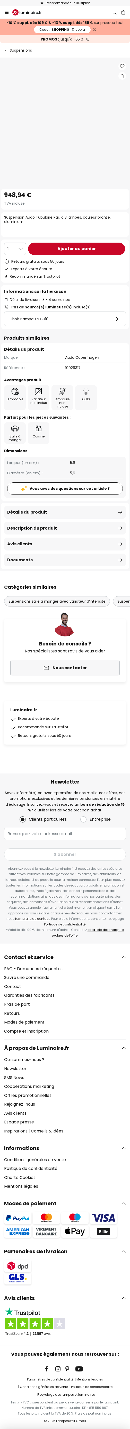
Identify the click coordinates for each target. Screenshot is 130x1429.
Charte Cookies (20, 1177)
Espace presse (19, 1122)
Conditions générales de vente (35, 1160)
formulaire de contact (32, 918)
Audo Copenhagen (82, 357)
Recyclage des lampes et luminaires (66, 1394)
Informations (21, 1148)
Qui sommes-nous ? (24, 1060)
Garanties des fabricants (29, 995)
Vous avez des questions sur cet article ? (70, 488)
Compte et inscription (26, 1031)
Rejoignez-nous (19, 1104)
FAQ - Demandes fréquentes (33, 969)
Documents (20, 560)
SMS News (14, 1078)
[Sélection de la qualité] (15, 249)
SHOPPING (62, 29)
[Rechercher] (114, 12)
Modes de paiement (24, 1022)
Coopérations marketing (29, 1086)
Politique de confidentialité (64, 924)
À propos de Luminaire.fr (36, 1048)
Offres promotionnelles (27, 1095)
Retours (12, 1013)
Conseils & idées (47, 1131)
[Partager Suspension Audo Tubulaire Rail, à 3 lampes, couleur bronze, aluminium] (122, 76)
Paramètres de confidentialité (50, 1379)
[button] (122, 66)
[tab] (65, 994)
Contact (12, 986)
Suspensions (21, 50)
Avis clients (19, 544)
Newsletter (15, 1069)
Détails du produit (27, 512)
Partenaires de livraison (35, 1251)
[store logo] (30, 12)
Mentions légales (21, 1186)
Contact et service (29, 957)
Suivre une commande (26, 977)
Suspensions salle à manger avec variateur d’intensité (57, 601)
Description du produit (32, 528)
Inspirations (16, 1131)
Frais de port (17, 1004)
